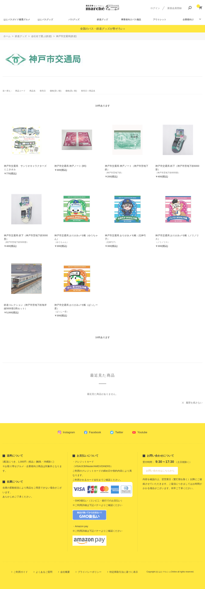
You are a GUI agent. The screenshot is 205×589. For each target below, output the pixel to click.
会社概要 (65, 572)
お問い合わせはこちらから (160, 470)
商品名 (32, 91)
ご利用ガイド (21, 572)
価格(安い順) (55, 91)
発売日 (43, 91)
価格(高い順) (71, 91)
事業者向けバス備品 (131, 19)
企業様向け (188, 19)
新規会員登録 (174, 8)
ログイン (155, 8)
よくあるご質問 (44, 572)
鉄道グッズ (102, 19)
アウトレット (159, 19)
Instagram (69, 432)
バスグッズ (73, 19)
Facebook (95, 432)
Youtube (142, 432)
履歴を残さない (194, 402)
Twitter (119, 432)
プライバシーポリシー (89, 572)
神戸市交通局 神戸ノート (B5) (70, 166)
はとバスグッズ (45, 19)
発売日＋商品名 (88, 91)
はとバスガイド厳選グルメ (17, 19)
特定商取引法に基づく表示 (123, 572)
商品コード (20, 91)
